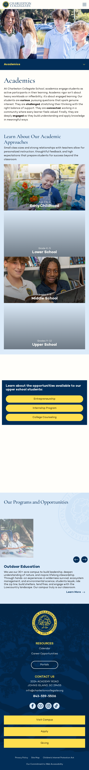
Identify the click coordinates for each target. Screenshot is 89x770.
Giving (45, 743)
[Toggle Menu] (84, 4)
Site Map (35, 758)
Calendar (44, 648)
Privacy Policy (21, 758)
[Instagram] (48, 706)
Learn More (73, 592)
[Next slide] (84, 559)
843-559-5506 (44, 696)
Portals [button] (44, 664)
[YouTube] (40, 706)
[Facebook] (32, 706)
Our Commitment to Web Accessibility (44, 764)
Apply (44, 731)
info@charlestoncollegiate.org (44, 690)
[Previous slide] (76, 559)
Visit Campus (44, 720)
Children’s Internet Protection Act (58, 758)
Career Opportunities (44, 653)
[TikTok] (56, 706)
